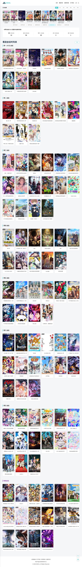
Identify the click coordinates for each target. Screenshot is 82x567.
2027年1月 (30, 24)
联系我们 (43, 559)
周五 (71, 7)
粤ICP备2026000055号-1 (41, 561)
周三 (64, 7)
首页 (57, 2)
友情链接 (34, 559)
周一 (57, 7)
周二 (60, 7)
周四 (67, 7)
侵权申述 (48, 559)
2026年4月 (52, 24)
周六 (74, 7)
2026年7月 (45, 24)
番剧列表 (61, 2)
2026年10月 (37, 24)
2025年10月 (66, 24)
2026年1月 (59, 24)
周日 (78, 7)
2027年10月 (15, 24)
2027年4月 (22, 24)
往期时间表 (66, 2)
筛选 (77, 42)
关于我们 (72, 2)
